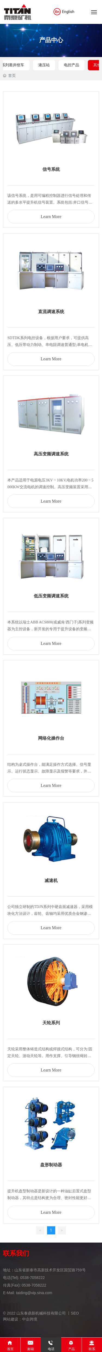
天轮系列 (51, 1022)
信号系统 (51, 169)
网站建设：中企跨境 (20, 1319)
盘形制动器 (51, 1164)
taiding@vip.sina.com (34, 1293)
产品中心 (51, 39)
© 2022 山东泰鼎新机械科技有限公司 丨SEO (41, 1313)
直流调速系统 (51, 311)
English (63, 12)
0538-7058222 (32, 1277)
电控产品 (71, 65)
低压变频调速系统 (51, 596)
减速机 (51, 880)
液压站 (44, 65)
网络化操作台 (51, 738)
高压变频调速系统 (51, 454)
